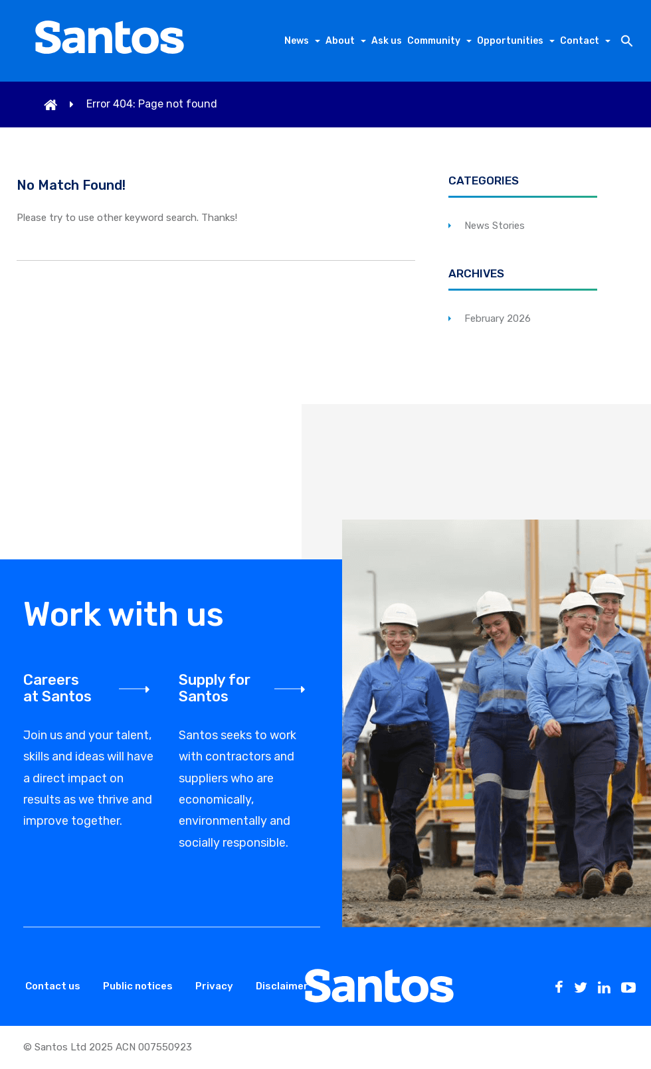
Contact (579, 40)
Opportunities (510, 40)
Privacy (214, 986)
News (296, 40)
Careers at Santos (57, 688)
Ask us (386, 40)
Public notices (138, 986)
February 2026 (497, 318)
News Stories (494, 226)
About (340, 40)
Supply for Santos (214, 688)
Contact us (52, 986)
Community (433, 40)
